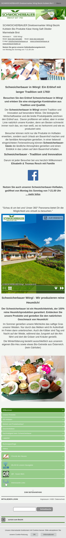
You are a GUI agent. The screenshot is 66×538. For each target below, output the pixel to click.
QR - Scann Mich (13, 474)
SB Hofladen (7, 419)
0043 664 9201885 (15, 39)
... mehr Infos (33, 194)
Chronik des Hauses (15, 456)
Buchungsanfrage (9, 444)
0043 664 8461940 (37, 39)
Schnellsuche (45, 509)
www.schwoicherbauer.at (39, 41)
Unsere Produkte (9, 415)
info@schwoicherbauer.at (18, 41)
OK (34, 534)
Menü (58, 3)
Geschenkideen (9, 429)
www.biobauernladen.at (11, 44)
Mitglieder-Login (9, 499)
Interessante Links (14, 483)
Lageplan (6, 438)
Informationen (48, 534)
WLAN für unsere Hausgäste (18, 465)
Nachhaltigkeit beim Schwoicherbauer (17, 433)
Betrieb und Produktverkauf (13, 424)
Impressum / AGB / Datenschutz (52, 499)
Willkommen (7, 410)
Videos (5, 449)
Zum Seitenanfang (33, 491)
